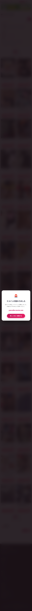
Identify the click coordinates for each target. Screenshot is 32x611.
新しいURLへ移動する (16, 316)
